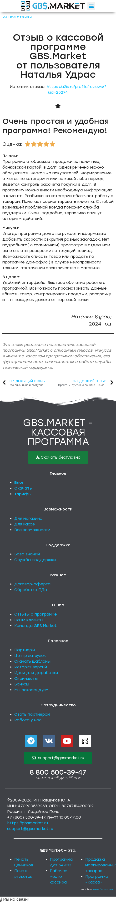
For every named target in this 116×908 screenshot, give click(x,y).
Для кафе (24, 524)
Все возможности (32, 530)
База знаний (27, 554)
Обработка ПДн (30, 590)
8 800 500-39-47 (58, 772)
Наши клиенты (28, 620)
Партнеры (24, 650)
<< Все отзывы (17, 17)
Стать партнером (32, 714)
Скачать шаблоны (32, 661)
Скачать (23, 488)
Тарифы (22, 494)
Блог (19, 482)
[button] (91, 6)
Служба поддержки (35, 560)
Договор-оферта (32, 584)
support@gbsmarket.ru (30, 828)
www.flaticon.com (103, 889)
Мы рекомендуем (31, 690)
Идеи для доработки (36, 672)
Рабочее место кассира (58, 876)
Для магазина (28, 518)
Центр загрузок (30, 655)
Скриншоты (26, 678)
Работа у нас (27, 720)
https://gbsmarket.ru (27, 823)
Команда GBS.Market (35, 625)
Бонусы (21, 684)
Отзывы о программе (35, 614)
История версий (30, 667)
